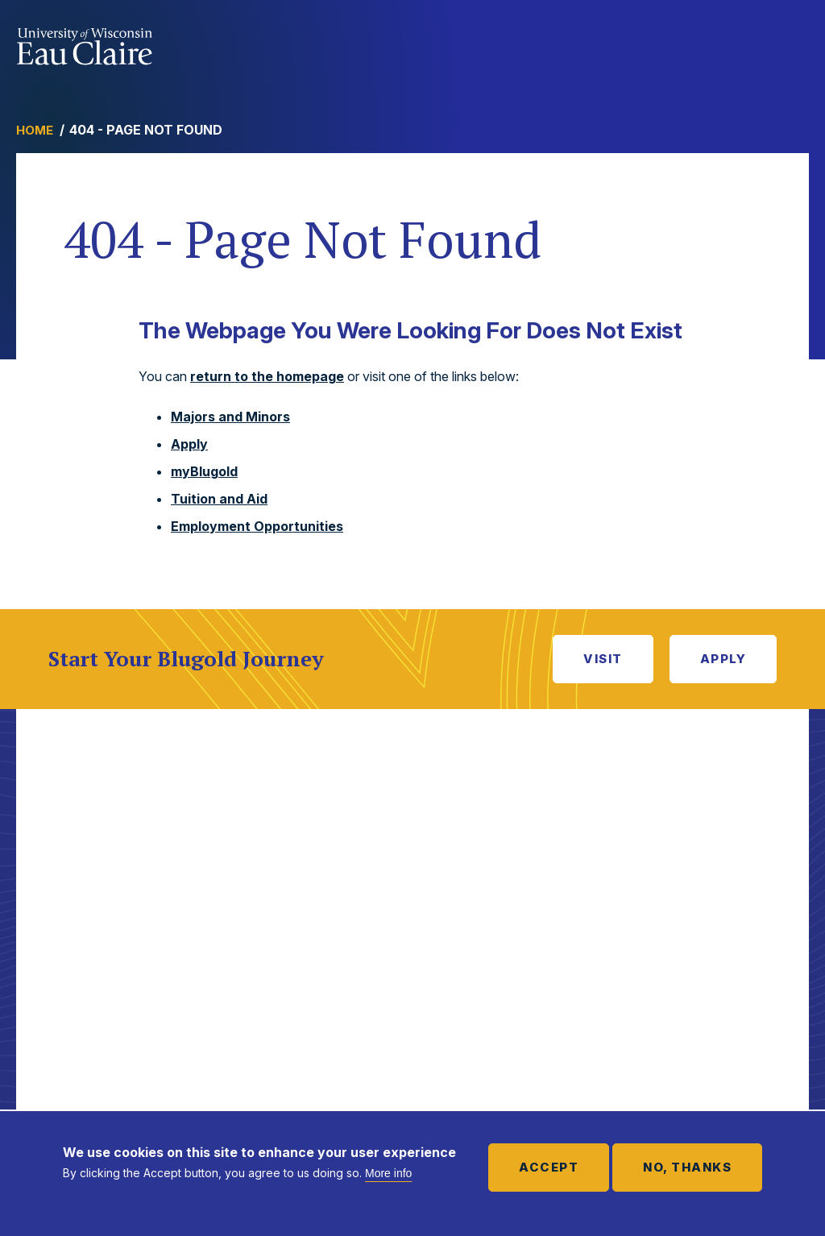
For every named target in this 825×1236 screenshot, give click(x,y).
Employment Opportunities (257, 526)
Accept (548, 1167)
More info (388, 1173)
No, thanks (687, 1167)
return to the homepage (267, 376)
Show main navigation (793, 43)
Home (34, 130)
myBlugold (204, 471)
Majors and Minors (230, 417)
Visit (603, 658)
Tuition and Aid (219, 499)
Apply (189, 444)
